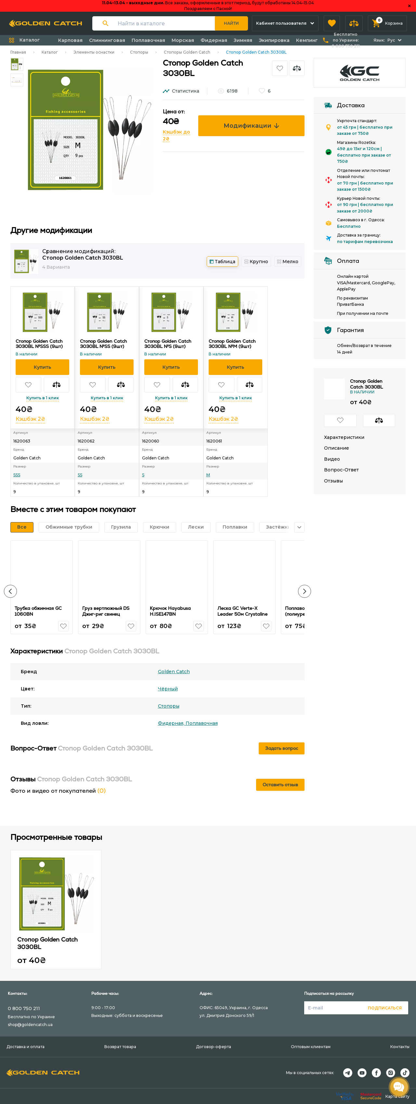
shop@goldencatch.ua (30, 1024)
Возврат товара (120, 1046)
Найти (231, 23)
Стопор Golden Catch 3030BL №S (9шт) (167, 343)
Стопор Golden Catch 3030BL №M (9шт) (232, 343)
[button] (332, 23)
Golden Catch (174, 671)
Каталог (50, 52)
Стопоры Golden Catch (187, 52)
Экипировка (274, 40)
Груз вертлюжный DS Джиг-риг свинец (105, 611)
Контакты (400, 1046)
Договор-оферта (213, 1046)
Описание (336, 448)
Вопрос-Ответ (341, 470)
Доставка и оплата (25, 1046)
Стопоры (139, 52)
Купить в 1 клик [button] (42, 397)
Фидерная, (172, 723)
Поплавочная (148, 40)
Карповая (70, 40)
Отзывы (333, 481)
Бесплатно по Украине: (346, 40)
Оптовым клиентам (311, 1046)
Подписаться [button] (385, 1008)
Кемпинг (307, 40)
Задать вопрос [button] (281, 748)
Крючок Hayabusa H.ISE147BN (170, 611)
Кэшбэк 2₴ (30, 419)
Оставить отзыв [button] (280, 785)
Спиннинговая (107, 40)
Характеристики (344, 437)
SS (80, 474)
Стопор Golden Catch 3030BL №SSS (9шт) (39, 343)
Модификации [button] (251, 125)
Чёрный (168, 689)
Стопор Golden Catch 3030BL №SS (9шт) (103, 343)
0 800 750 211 (24, 1008)
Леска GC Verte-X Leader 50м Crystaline (242, 611)
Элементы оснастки (93, 52)
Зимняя (243, 40)
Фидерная (214, 40)
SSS (16, 474)
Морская (183, 40)
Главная (18, 52)
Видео (332, 459)
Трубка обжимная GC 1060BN (38, 611)
